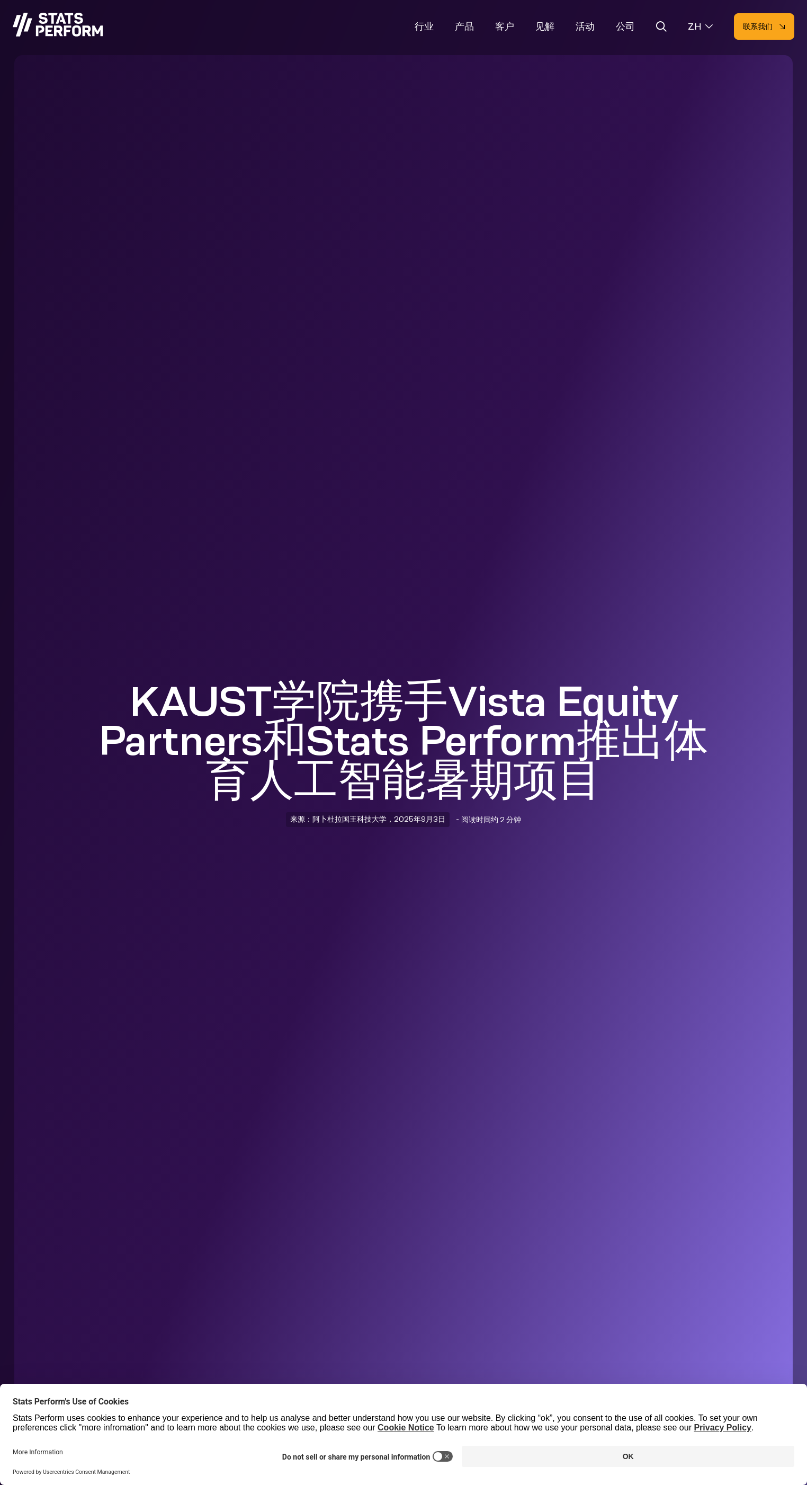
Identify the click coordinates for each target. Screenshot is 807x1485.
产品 (464, 26)
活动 (585, 26)
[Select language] (700, 26)
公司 (625, 26)
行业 (424, 26)
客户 (504, 26)
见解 (544, 26)
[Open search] (661, 28)
